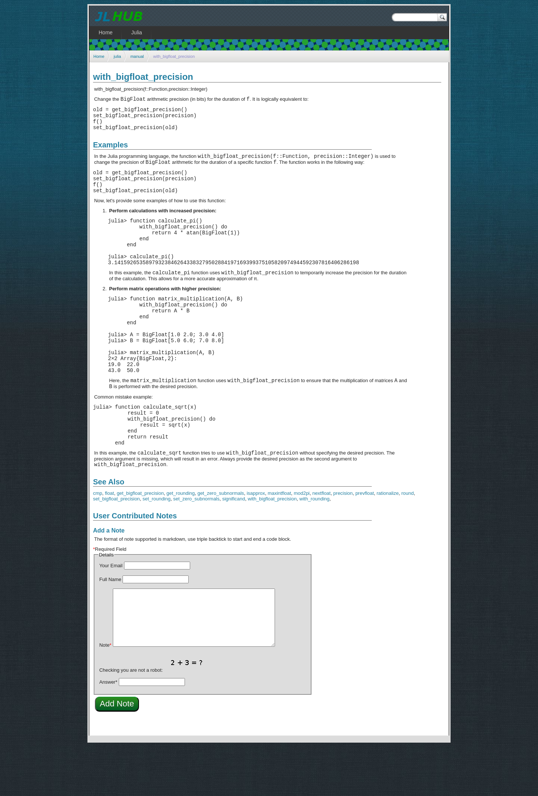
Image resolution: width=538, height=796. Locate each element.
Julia (136, 32)
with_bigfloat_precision (272, 548)
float (109, 542)
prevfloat (364, 542)
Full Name (110, 628)
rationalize (388, 542)
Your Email (111, 615)
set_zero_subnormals (196, 548)
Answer (108, 731)
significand (233, 548)
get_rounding (181, 542)
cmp (97, 542)
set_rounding (157, 548)
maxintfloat (279, 542)
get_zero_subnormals (220, 542)
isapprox (256, 542)
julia (117, 56)
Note (105, 694)
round (407, 542)
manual (137, 56)
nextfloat (321, 542)
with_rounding (314, 548)
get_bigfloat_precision (140, 542)
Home (98, 56)
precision (343, 542)
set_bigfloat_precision (116, 548)
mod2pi (301, 542)
